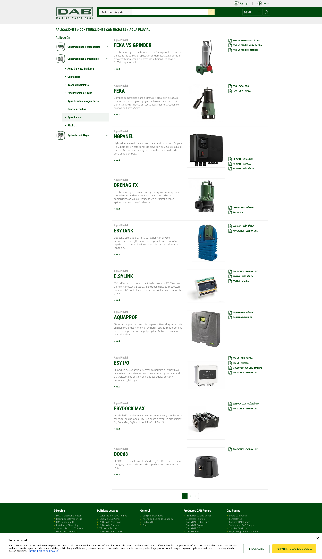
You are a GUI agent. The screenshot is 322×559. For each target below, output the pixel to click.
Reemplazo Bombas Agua (69, 518)
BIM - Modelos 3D (65, 521)
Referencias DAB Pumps (241, 525)
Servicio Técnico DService (69, 528)
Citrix (145, 525)
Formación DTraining (66, 531)
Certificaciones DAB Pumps (113, 515)
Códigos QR (148, 521)
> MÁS (117, 69)
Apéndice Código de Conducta (158, 518)
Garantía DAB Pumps (109, 518)
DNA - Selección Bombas (68, 515)
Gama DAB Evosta (195, 525)
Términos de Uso (108, 528)
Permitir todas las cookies (294, 548)
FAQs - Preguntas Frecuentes (243, 531)
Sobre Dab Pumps (238, 515)
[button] (252, 12)
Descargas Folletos (195, 518)
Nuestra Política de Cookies (43, 551)
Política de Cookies (108, 525)
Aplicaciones (66, 30)
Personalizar (256, 548)
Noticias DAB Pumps (239, 528)
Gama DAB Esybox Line (197, 521)
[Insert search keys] (170, 12)
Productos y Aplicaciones (198, 515)
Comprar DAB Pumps (239, 521)
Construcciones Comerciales (103, 30)
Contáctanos (235, 518)
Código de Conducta (153, 515)
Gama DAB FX (192, 531)
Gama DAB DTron (194, 528)
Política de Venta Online (111, 531)
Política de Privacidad (110, 521)
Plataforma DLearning (67, 525)
